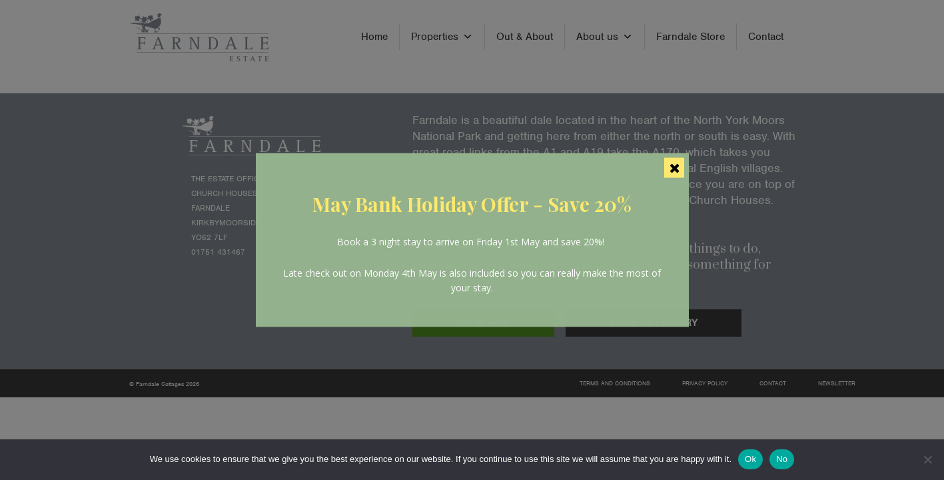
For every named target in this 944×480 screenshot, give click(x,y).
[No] (927, 459)
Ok (750, 459)
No (781, 459)
